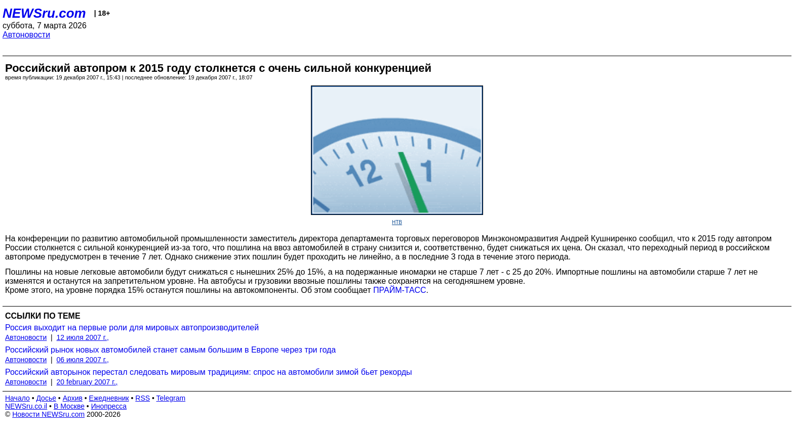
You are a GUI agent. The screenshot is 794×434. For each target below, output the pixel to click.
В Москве (69, 406)
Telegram (171, 398)
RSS (142, 398)
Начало (17, 398)
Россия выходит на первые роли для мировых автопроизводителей (132, 327)
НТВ (397, 222)
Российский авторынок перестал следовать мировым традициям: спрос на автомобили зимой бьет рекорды (208, 372)
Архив (73, 398)
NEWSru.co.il (26, 406)
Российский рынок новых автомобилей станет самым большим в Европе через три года (170, 349)
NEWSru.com (44, 13)
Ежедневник (109, 398)
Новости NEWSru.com (48, 414)
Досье (46, 398)
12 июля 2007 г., (83, 337)
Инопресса (109, 406)
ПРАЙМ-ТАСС (399, 290)
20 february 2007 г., (87, 382)
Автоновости (26, 34)
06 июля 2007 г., (83, 360)
